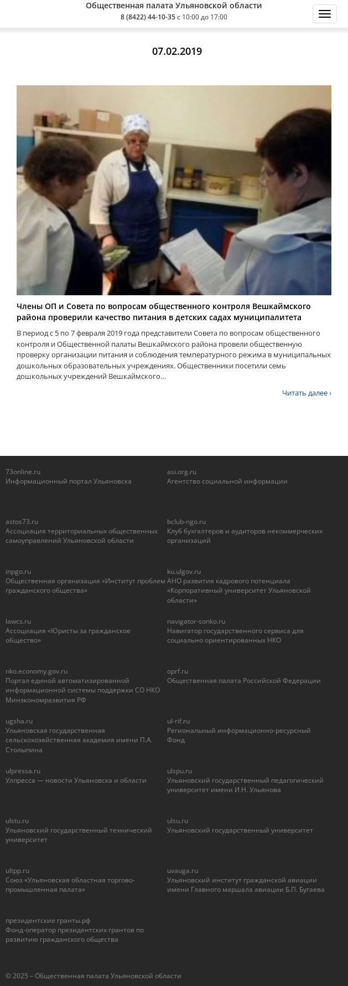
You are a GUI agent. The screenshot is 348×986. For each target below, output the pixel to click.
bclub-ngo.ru (186, 521)
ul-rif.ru (178, 721)
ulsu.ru (177, 820)
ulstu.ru (17, 820)
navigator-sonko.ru (196, 621)
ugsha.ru (19, 721)
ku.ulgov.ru (184, 571)
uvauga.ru (182, 870)
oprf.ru (177, 671)
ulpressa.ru (23, 771)
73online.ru (23, 471)
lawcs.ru (18, 621)
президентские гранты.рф (48, 920)
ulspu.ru (179, 771)
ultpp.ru (17, 870)
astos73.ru (22, 521)
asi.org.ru (181, 471)
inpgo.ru (18, 571)
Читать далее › (306, 393)
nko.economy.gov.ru (36, 671)
